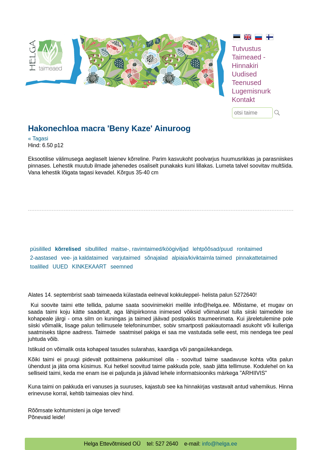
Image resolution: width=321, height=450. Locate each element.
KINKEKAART (89, 267)
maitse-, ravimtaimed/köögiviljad (150, 249)
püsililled (40, 249)
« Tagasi (38, 138)
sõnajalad (156, 258)
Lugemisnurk (251, 91)
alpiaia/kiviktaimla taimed (202, 258)
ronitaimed (249, 249)
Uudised (244, 74)
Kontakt (243, 99)
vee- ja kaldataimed (84, 258)
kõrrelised (68, 249)
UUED (60, 267)
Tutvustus (246, 48)
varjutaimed (126, 258)
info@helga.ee (219, 444)
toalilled (39, 267)
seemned (121, 267)
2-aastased (43, 258)
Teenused (247, 82)
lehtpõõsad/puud (213, 249)
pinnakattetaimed (257, 258)
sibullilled (96, 249)
